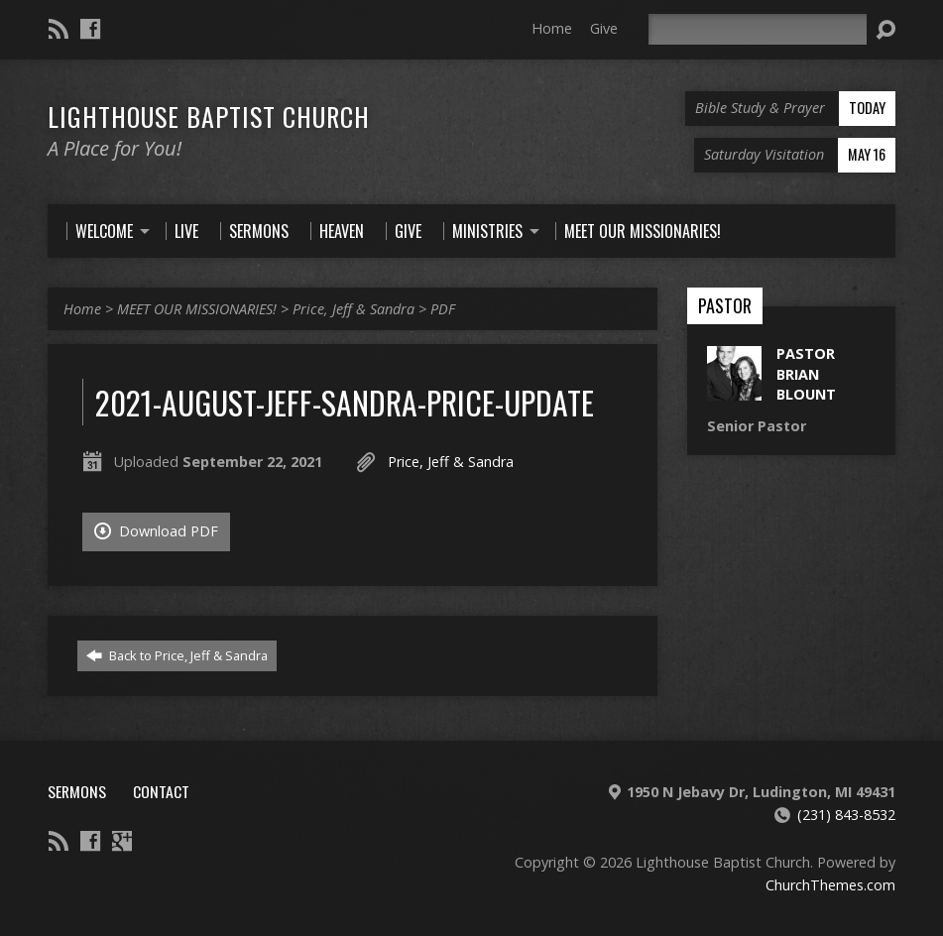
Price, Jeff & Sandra (353, 308)
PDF (442, 308)
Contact (161, 791)
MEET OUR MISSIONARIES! (197, 308)
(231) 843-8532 (846, 814)
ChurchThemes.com (830, 885)
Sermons (77, 791)
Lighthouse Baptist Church (209, 116)
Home (551, 28)
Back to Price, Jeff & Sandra (177, 655)
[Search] (757, 29)
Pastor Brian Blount (806, 373)
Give (604, 28)
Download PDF (156, 531)
